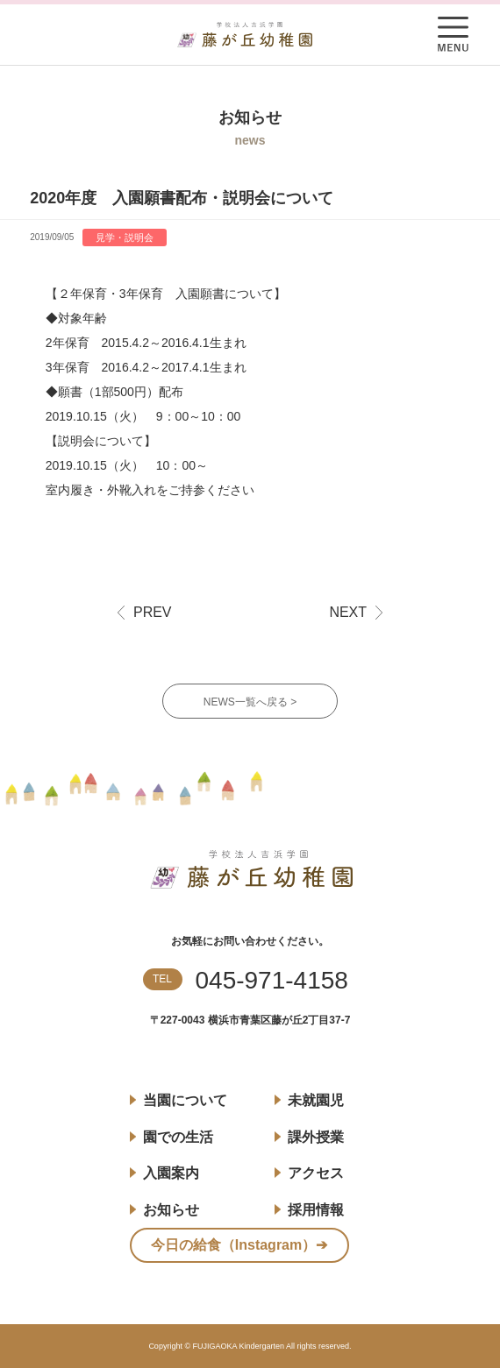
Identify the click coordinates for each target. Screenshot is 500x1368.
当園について (185, 1100)
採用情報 (316, 1209)
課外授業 (316, 1137)
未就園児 (316, 1100)
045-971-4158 (272, 980)
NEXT (348, 613)
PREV (152, 613)
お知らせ (171, 1209)
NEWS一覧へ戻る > (250, 702)
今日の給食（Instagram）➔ (239, 1244)
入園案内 (171, 1173)
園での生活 (178, 1137)
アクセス (316, 1173)
